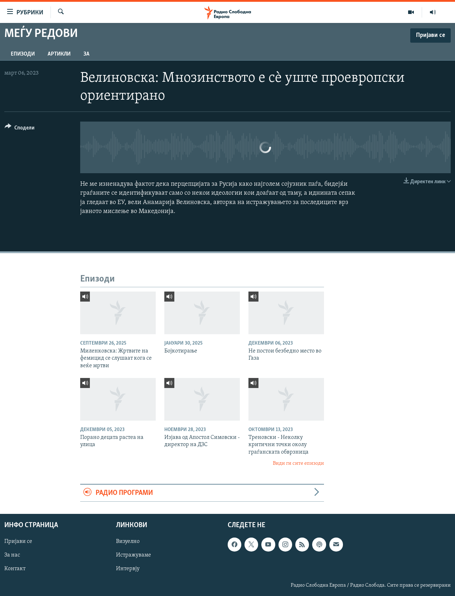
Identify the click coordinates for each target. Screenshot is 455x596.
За (86, 54)
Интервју (128, 569)
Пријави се (18, 541)
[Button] (19, 129)
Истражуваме (133, 555)
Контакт (14, 569)
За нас (12, 555)
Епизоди (23, 54)
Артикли (59, 54)
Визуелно (128, 541)
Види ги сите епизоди (298, 463)
